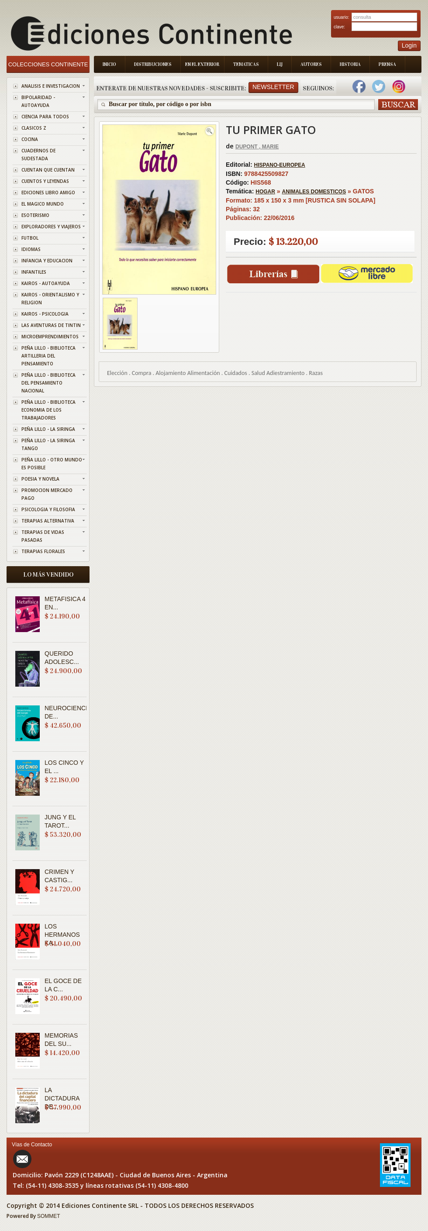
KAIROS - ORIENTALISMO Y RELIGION (50, 299)
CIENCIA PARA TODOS (45, 116)
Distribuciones (153, 64)
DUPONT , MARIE (257, 147)
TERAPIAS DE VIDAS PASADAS (42, 536)
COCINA (29, 139)
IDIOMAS (31, 249)
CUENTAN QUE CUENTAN (48, 170)
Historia (350, 64)
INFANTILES (33, 272)
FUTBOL (29, 238)
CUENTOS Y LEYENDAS (45, 181)
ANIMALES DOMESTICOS (314, 192)
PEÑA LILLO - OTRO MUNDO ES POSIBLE (51, 464)
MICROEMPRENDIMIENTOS (50, 337)
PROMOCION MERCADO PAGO (46, 494)
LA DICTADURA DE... (62, 1098)
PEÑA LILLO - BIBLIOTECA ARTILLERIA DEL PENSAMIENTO (48, 356)
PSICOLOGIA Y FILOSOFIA (48, 509)
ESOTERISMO (35, 215)
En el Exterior (202, 64)
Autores (311, 64)
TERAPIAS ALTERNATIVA (47, 521)
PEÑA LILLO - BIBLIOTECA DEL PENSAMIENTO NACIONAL (48, 383)
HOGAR (265, 192)
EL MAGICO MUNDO (42, 204)
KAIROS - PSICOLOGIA (45, 314)
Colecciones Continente (48, 64)
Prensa (387, 64)
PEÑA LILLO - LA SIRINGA (48, 429)
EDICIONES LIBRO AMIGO (48, 192)
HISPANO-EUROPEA (279, 165)
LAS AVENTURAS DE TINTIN (51, 325)
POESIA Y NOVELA (40, 479)
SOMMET (48, 1216)
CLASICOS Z (33, 128)
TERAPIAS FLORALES (43, 551)
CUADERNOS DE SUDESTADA (38, 155)
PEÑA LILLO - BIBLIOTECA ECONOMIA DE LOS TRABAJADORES (48, 410)
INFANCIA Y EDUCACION (46, 261)
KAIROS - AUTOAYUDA (45, 283)
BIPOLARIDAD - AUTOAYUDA (38, 101)
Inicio (109, 64)
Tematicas (246, 64)
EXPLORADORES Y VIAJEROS (51, 227)
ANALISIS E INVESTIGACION (50, 86)
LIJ (280, 64)
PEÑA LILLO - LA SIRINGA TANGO (48, 444)
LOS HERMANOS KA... (62, 934)
